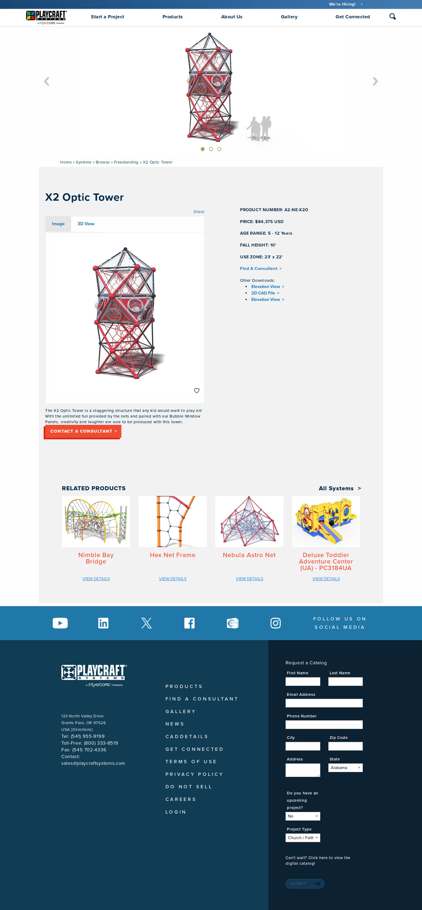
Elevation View (265, 286)
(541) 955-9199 (88, 736)
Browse (103, 162)
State (335, 759)
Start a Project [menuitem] (107, 17)
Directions (82, 729)
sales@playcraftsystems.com (93, 763)
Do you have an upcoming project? (302, 800)
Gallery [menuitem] (289, 17)
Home (66, 162)
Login (176, 812)
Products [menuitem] (173, 17)
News (175, 724)
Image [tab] (58, 224)
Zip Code (339, 737)
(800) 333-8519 (101, 743)
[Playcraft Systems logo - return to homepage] (94, 676)
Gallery (181, 711)
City (291, 737)
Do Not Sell (189, 787)
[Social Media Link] (60, 623)
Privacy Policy (195, 774)
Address (295, 759)
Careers (181, 799)
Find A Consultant (258, 268)
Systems (84, 162)
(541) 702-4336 (89, 750)
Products (184, 686)
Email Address (301, 694)
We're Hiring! (342, 4)
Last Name (340, 673)
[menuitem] (47, 17)
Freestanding (126, 162)
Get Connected (195, 749)
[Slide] (201, 148)
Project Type (299, 829)
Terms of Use (191, 762)
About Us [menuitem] (232, 17)
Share (199, 211)
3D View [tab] (86, 224)
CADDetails (187, 736)
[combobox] (392, 17)
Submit (298, 883)
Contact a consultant (88, 432)
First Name (297, 673)
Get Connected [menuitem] (353, 17)
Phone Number (301, 716)
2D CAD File (263, 293)
